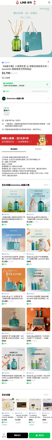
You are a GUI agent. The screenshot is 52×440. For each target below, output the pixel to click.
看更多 (46, 185)
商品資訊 (14, 149)
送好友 (40, 435)
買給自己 (17, 435)
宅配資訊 (38, 149)
